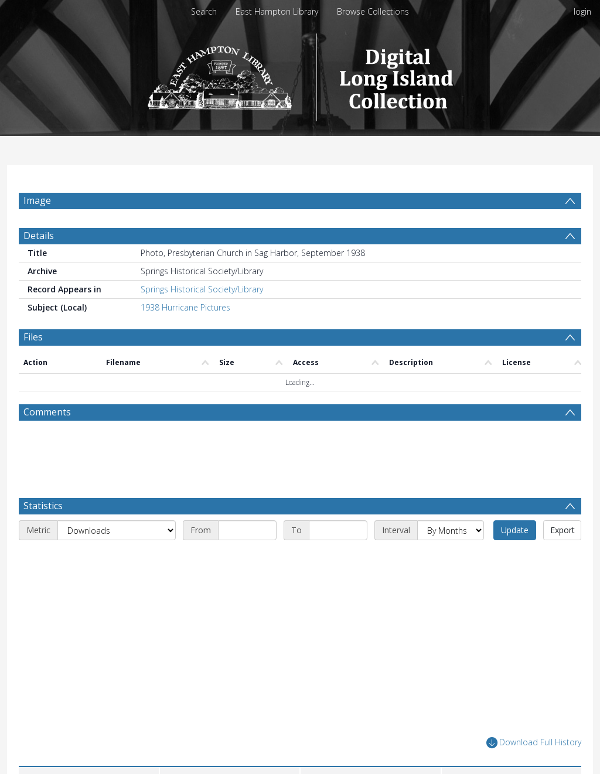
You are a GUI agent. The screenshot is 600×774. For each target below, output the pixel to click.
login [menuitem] (582, 11)
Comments (47, 411)
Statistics (43, 505)
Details (38, 235)
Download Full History (533, 743)
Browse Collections (373, 11)
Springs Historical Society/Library (202, 289)
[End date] (338, 530)
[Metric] (116, 530)
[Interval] (450, 530)
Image (37, 200)
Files (33, 336)
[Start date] (247, 530)
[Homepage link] (300, 74)
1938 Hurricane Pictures (185, 307)
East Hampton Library (277, 11)
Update (515, 530)
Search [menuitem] (204, 11)
